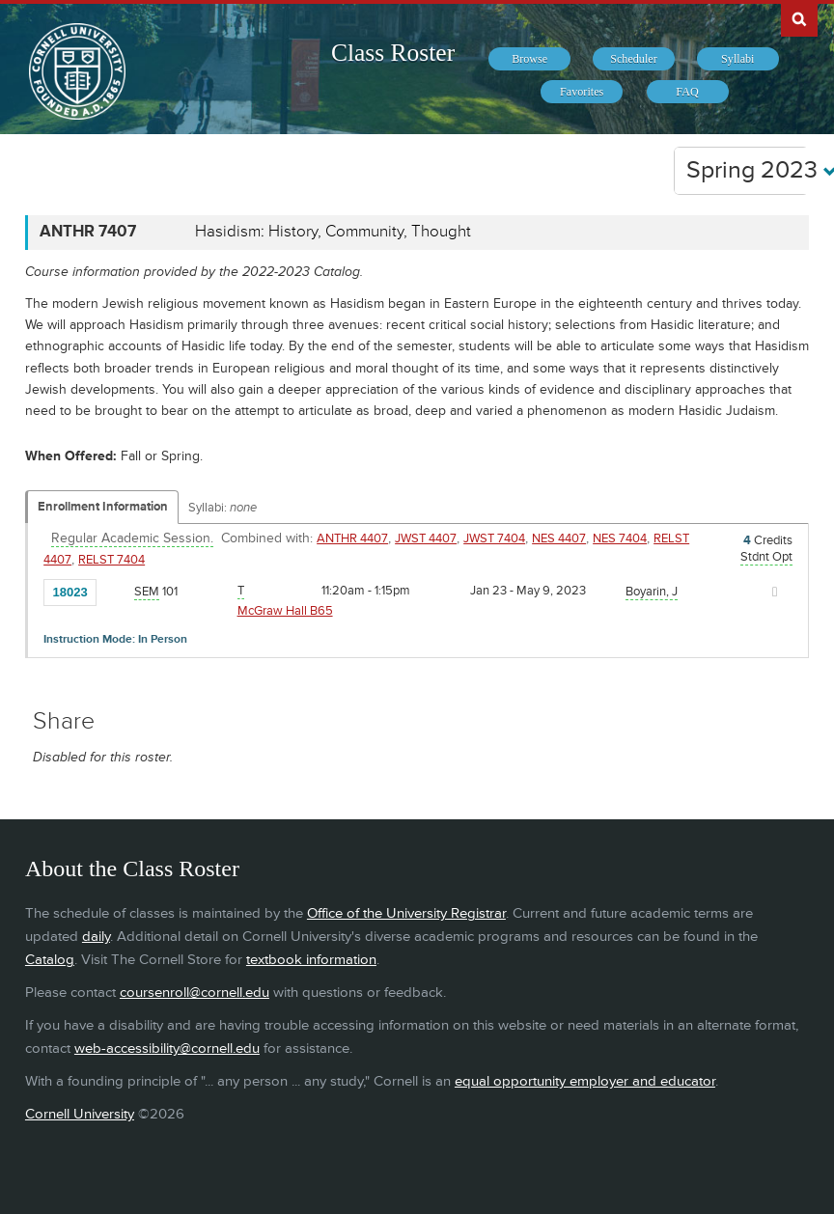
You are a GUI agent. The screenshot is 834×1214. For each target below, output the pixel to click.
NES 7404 (620, 538)
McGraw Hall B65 (285, 611)
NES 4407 (559, 538)
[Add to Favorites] (115, 590)
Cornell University (79, 1114)
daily (96, 936)
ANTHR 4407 (352, 538)
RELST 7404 (111, 559)
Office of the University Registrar (406, 913)
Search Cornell (799, 18)
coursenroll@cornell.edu (194, 992)
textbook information (311, 960)
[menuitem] (529, 58)
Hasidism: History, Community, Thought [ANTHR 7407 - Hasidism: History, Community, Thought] (333, 231)
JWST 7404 (494, 538)
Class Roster (393, 53)
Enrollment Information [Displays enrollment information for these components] (103, 506)
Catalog (49, 960)
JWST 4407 (426, 538)
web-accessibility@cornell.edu (167, 1048)
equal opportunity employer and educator (585, 1081)
